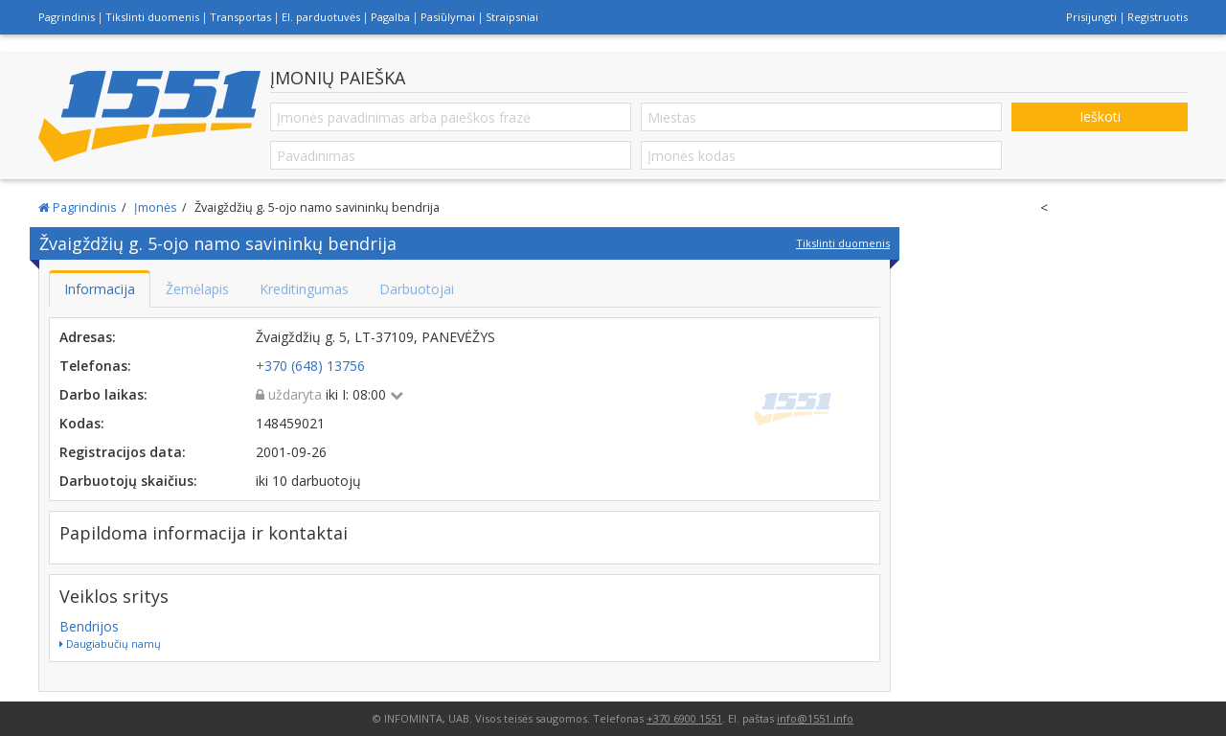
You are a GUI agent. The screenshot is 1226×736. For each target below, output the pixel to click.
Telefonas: (95, 365)
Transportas (240, 17)
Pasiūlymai (447, 17)
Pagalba (390, 17)
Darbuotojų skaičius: (128, 481)
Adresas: (87, 337)
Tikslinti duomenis (152, 17)
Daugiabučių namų (110, 643)
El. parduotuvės (321, 17)
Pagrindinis (66, 17)
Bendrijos (89, 626)
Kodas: (81, 423)
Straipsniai (512, 17)
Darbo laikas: (103, 394)
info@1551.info (815, 718)
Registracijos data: (122, 452)
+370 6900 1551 (684, 718)
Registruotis (1157, 17)
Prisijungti (1091, 17)
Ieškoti (1100, 116)
